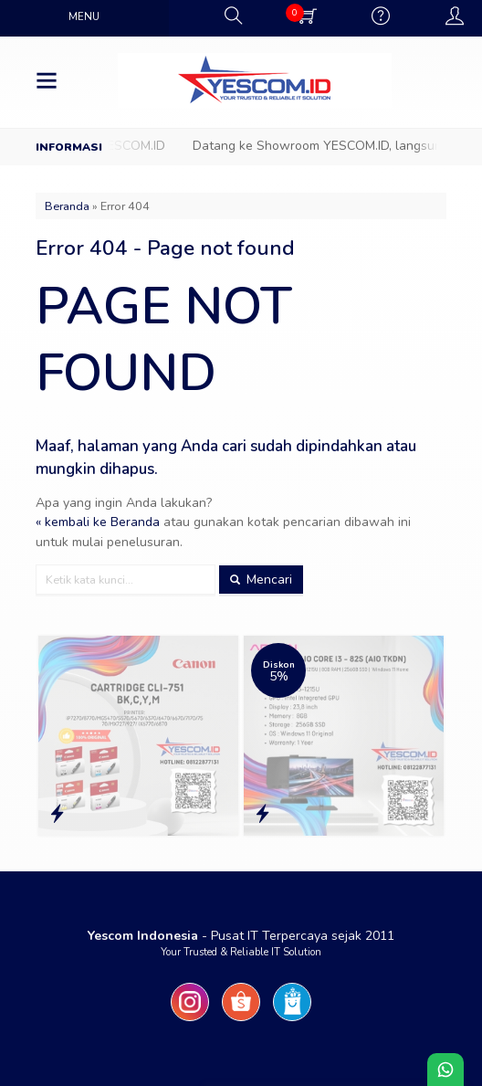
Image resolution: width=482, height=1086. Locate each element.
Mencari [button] (261, 579)
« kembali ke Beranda (98, 522)
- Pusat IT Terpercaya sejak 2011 (241, 935)
